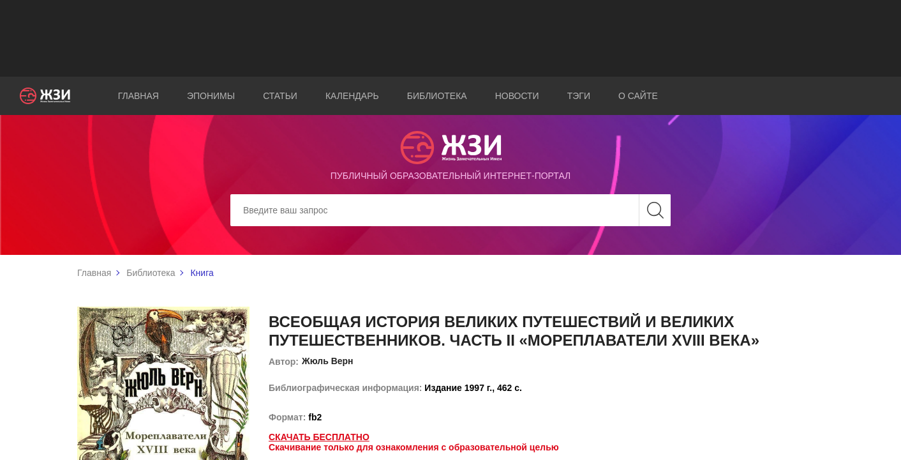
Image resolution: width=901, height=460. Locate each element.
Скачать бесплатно (319, 437)
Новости (517, 96)
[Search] (450, 210)
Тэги (578, 96)
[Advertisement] (450, 38)
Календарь (352, 96)
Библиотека (437, 96)
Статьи (280, 96)
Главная (138, 96)
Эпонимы (211, 96)
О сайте (638, 96)
